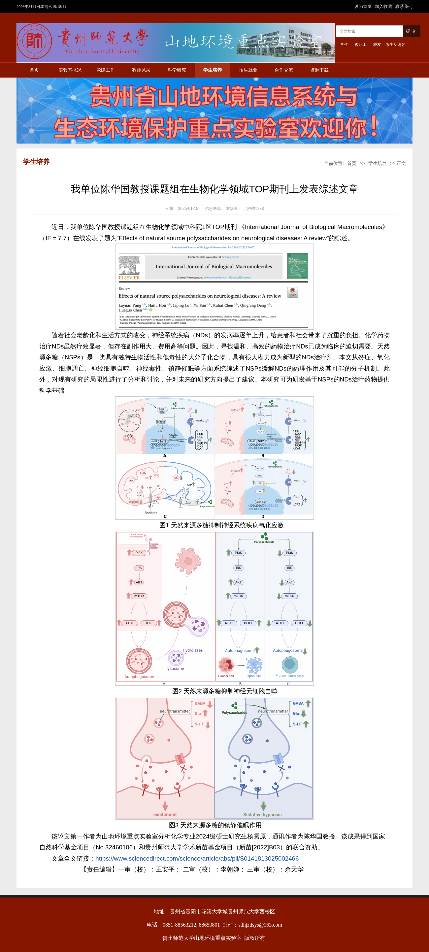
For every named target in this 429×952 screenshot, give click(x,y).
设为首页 (363, 6)
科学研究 (177, 70)
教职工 (361, 44)
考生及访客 (395, 44)
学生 (344, 44)
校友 (377, 44)
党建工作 (105, 70)
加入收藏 (384, 6)
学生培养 (212, 70)
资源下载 (319, 70)
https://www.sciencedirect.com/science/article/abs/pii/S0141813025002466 (197, 858)
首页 (34, 70)
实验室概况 (70, 70)
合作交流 (284, 70)
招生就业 (248, 70)
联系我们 (403, 6)
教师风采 (141, 70)
